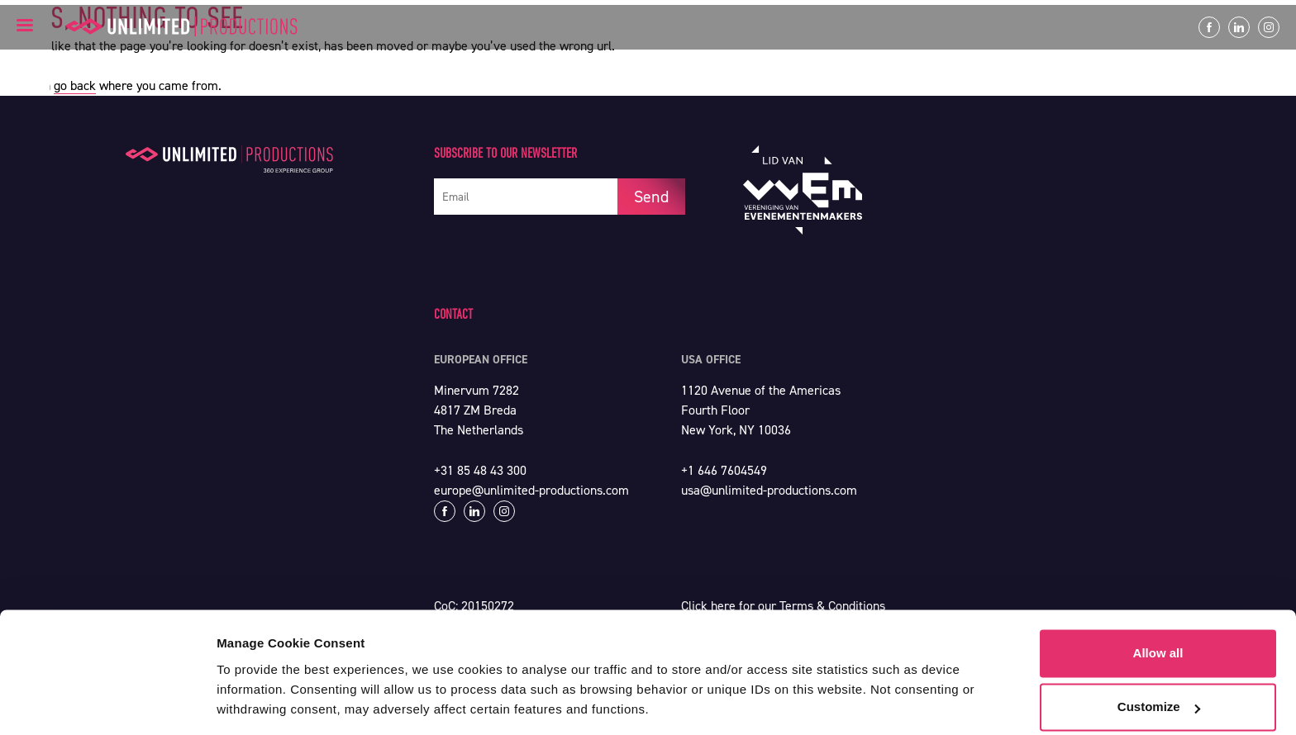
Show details (255, 702)
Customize (1158, 654)
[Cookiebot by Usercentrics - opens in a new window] (107, 702)
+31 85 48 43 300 (480, 470)
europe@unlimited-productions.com (531, 490)
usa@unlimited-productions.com (769, 490)
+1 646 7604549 (724, 470)
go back (75, 85)
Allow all (1158, 601)
